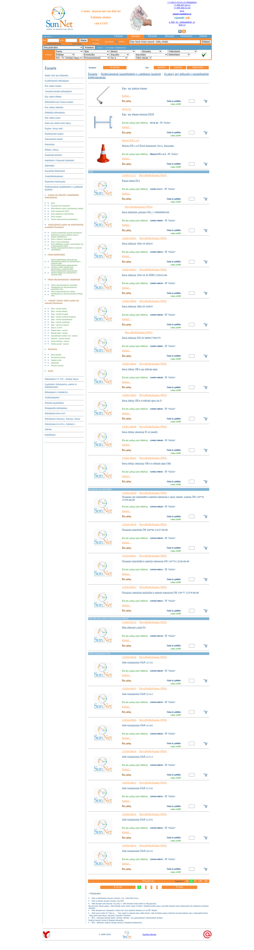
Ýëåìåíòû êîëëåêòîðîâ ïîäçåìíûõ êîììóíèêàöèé (66, 233)
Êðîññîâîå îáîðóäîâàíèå (55, 112)
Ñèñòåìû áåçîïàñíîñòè (54, 403)
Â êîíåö (179, 887)
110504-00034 (129, 751)
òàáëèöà (178, 67)
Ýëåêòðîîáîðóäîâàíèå (54, 176)
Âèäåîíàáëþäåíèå (52, 397)
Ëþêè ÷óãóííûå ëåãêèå (59, 309)
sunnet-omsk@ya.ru (182, 14)
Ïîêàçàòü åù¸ (148, 881)
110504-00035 (129, 845)
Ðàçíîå (50, 371)
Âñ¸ (206, 881)
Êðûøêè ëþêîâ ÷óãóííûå (59, 330)
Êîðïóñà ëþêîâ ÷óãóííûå (59, 333)
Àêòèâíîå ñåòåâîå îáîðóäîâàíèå (58, 91)
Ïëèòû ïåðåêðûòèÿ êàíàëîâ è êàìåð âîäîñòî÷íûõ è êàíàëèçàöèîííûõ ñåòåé (67, 245)
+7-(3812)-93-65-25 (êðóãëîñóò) (182, 2)
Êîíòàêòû (152, 36)
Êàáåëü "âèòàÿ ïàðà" (54, 128)
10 (187, 881)
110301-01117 (129, 175)
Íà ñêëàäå (114, 67)
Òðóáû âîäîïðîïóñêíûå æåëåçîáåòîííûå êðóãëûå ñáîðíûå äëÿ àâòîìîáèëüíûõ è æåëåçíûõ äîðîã (64, 273)
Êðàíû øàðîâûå (56, 355)
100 (200, 881)
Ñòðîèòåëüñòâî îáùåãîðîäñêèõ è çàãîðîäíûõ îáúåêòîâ (131, 74)
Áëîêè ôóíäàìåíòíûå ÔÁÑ (60, 211)
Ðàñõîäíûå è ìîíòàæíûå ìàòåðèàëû (59, 160)
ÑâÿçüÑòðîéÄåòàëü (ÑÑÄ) (153, 175)
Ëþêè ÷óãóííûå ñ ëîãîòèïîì (60, 325)
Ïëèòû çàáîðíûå (56, 217)
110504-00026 (129, 720)
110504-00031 (129, 782)
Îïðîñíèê (203, 36)
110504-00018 (129, 524)
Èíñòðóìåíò (50, 144)
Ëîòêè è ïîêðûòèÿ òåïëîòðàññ (61, 239)
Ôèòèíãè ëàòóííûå (57, 366)
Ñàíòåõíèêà (52, 349)
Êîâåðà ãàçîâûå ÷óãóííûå (60, 344)
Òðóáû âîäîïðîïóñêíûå (56, 255)
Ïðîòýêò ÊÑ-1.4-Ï (130, 140)
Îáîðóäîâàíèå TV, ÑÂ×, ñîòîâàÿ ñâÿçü (61, 379)
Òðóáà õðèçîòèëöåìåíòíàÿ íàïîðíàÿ (63, 291)
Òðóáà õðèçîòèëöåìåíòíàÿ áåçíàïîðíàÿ (64, 285)
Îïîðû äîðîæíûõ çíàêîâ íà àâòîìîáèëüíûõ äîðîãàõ (67, 208)
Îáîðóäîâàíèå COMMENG (56, 392)
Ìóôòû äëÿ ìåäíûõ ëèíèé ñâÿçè (58, 123)
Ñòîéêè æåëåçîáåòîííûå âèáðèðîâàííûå (64, 219)
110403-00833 (129, 238)
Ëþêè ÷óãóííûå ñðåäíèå (59, 311)
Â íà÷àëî (118, 887)
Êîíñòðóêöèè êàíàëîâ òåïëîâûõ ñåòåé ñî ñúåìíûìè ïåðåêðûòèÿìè (65, 236)
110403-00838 (129, 363)
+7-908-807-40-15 (182, 5)
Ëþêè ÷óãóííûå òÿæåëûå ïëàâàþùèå (63, 317)
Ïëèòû (53, 203)
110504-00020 (129, 493)
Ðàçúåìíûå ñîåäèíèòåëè (55, 171)
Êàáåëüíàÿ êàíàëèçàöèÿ (55, 181)
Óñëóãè (48, 429)
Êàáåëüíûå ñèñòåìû (53, 155)
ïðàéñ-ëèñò (197, 67)
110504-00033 (129, 688)
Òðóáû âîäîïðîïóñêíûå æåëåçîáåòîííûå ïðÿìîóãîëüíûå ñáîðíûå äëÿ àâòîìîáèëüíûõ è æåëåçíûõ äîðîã (66, 261)
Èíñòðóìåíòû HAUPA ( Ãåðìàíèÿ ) (60, 424)
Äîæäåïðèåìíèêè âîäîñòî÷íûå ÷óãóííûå (64, 336)
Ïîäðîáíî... (126, 96)
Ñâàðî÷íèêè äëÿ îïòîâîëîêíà (56, 75)
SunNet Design (149, 934)
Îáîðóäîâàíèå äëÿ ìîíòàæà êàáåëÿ (59, 102)
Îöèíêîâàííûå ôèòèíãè (58, 357)
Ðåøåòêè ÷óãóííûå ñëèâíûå (60, 338)
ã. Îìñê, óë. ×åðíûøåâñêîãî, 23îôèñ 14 (182, 23)
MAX (182, 11)
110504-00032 (129, 814)
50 (195, 881)
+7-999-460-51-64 (182, 7)
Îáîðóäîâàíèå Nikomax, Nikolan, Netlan (62, 419)
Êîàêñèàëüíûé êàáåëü (54, 134)
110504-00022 (129, 587)
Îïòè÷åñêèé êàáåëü (53, 86)
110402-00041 (129, 458)
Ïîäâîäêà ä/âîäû (56, 360)
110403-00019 (129, 269)
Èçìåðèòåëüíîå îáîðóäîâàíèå (57, 80)
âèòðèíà (161, 67)
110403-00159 (129, 622)
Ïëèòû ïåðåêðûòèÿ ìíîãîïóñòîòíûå (62, 214)
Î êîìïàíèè (118, 36)
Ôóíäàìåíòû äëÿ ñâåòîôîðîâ (60, 206)
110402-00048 (129, 426)
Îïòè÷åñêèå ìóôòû (52, 118)
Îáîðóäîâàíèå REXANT (55, 413)
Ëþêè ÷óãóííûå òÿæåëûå (59, 314)
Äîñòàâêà (169, 36)
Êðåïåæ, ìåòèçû (51, 149)
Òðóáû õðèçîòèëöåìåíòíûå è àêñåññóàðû (64, 279)
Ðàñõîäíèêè (55, 363)
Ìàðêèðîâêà (49, 165)
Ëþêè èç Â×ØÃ (56, 328)
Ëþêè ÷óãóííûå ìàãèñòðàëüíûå (61, 319)
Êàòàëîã (135, 36)
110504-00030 (129, 657)
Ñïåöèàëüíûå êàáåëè (54, 139)
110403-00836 (129, 301)
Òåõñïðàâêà (186, 36)
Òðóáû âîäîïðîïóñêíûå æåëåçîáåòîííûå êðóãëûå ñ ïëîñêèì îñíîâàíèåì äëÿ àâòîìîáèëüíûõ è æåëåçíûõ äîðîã (64, 267)
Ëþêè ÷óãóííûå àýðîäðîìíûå (60, 322)
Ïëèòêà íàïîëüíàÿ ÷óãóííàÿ (60, 341)
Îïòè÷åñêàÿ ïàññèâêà (54, 107)
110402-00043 (129, 395)
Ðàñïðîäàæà (50, 434)
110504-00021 (129, 555)
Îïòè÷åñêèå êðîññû (53, 96)
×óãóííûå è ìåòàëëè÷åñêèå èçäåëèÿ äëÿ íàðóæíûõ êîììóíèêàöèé (62, 301)
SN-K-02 (126, 109)
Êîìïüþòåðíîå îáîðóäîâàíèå (56, 408)
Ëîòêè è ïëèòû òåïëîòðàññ (60, 242)
